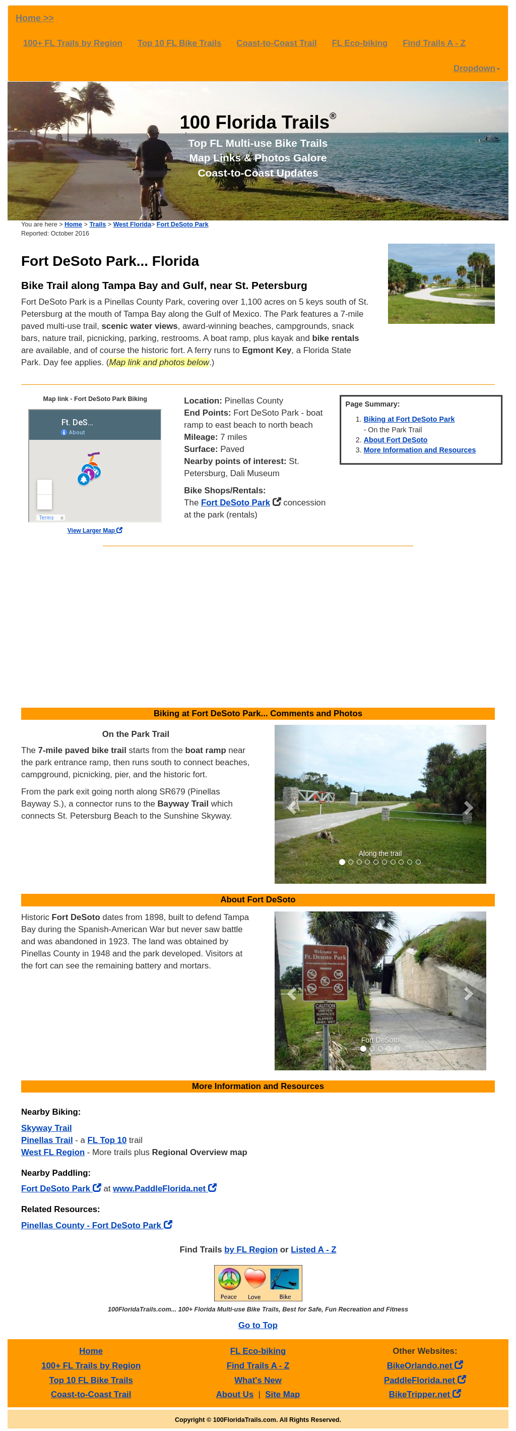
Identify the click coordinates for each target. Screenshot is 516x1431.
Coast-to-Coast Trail (276, 43)
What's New (258, 1380)
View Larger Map (95, 530)
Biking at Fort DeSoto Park (409, 419)
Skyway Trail (46, 1128)
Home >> (35, 18)
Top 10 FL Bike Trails (179, 43)
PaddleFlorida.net (425, 1380)
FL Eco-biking (360, 43)
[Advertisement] (258, 627)
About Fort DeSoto (396, 440)
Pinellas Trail (47, 1140)
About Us (235, 1394)
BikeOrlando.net (425, 1365)
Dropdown (477, 68)
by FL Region (251, 1249)
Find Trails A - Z (434, 43)
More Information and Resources (420, 450)
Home (73, 224)
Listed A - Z (313, 1249)
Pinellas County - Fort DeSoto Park (96, 1225)
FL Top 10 (107, 1140)
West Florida (132, 224)
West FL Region (53, 1152)
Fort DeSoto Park (183, 224)
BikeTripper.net (425, 1394)
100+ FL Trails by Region (72, 43)
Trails (97, 224)
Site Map (282, 1394)
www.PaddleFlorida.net (165, 1188)
